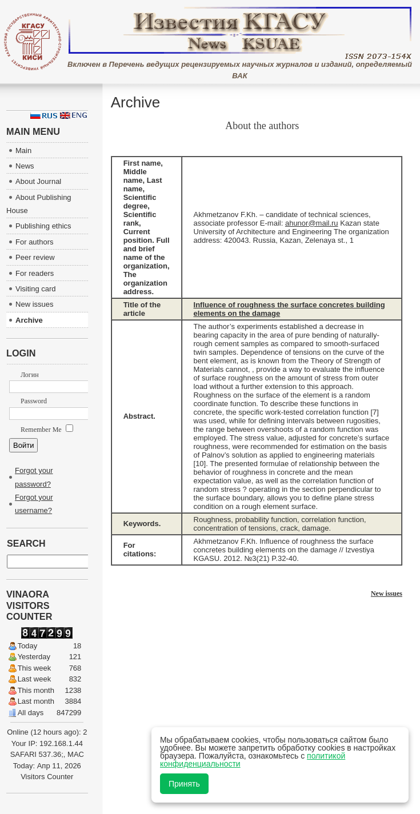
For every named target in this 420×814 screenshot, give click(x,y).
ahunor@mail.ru (311, 223)
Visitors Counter (47, 776)
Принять (184, 783)
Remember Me (47, 430)
